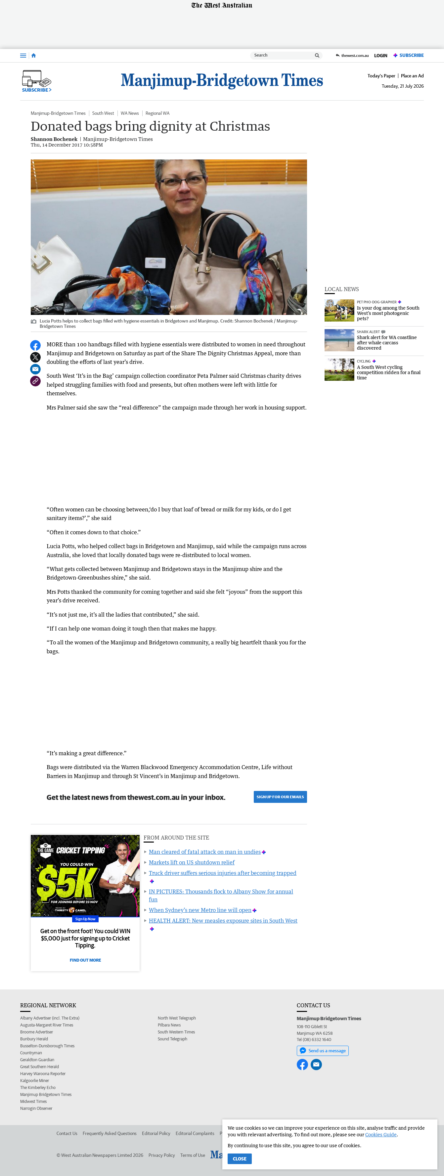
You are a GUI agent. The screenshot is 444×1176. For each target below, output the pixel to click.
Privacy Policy (162, 1155)
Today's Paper (381, 75)
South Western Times (176, 1031)
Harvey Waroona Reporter (43, 1073)
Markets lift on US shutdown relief (192, 862)
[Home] (33, 56)
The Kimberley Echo (38, 1087)
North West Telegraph (177, 1018)
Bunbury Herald (34, 1038)
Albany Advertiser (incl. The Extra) (49, 1018)
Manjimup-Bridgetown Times (58, 113)
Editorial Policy (156, 1133)
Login (380, 55)
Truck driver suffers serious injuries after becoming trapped (222, 873)
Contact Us (67, 1133)
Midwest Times (33, 1101)
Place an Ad (412, 75)
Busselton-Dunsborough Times (47, 1045)
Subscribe (408, 55)
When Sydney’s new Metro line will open (200, 910)
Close (239, 1158)
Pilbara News (169, 1025)
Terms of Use (192, 1155)
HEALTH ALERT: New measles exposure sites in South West (223, 920)
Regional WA (157, 113)
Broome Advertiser (36, 1031)
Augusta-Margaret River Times (46, 1025)
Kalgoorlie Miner (34, 1080)
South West (103, 113)
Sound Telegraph (172, 1038)
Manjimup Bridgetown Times (45, 1094)
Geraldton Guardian (37, 1059)
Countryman (31, 1052)
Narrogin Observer (36, 1108)
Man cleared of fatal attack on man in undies (205, 852)
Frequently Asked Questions (110, 1133)
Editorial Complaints (195, 1133)
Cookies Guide (381, 1134)
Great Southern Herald (39, 1066)
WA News (130, 113)
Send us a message (323, 1050)
